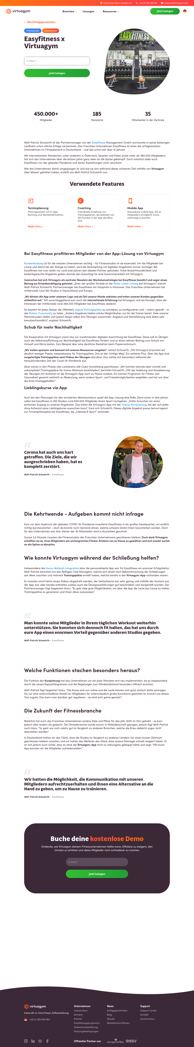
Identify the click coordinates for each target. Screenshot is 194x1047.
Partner (78, 1018)
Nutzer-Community (40, 313)
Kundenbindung (33, 263)
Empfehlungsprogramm (87, 1022)
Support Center (148, 1010)
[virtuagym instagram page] (27, 1041)
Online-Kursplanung (134, 404)
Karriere (78, 1014)
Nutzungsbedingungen (86, 1031)
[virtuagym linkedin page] (34, 1041)
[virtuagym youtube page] (41, 1041)
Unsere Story (81, 1010)
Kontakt (144, 1014)
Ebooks (111, 1018)
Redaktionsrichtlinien (118, 1022)
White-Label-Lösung (125, 283)
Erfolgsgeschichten (117, 1010)
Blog (109, 1014)
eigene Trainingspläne (88, 309)
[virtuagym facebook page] (49, 1041)
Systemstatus (147, 1018)
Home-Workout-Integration (62, 568)
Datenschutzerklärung (86, 1027)
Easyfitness (98, 142)
